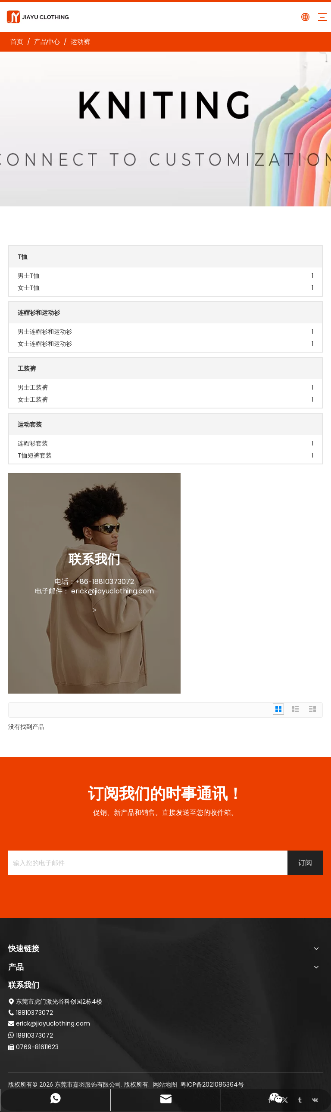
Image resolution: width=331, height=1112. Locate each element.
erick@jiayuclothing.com (112, 591)
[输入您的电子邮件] (146, 863)
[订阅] (305, 863)
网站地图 (165, 1084)
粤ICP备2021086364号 (212, 1084)
